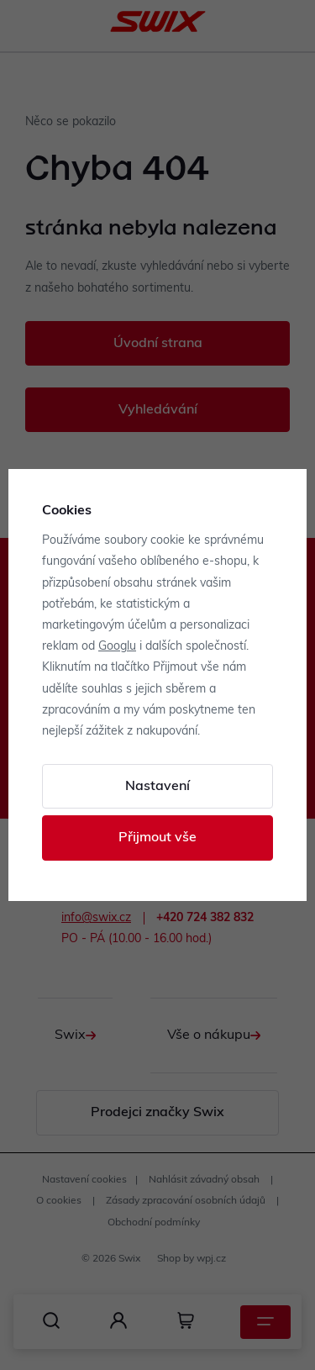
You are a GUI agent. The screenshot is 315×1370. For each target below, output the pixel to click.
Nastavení (157, 786)
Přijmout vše (157, 838)
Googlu (117, 646)
